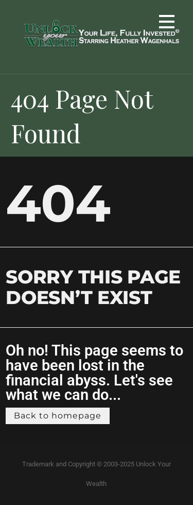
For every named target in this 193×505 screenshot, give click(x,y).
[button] (167, 23)
